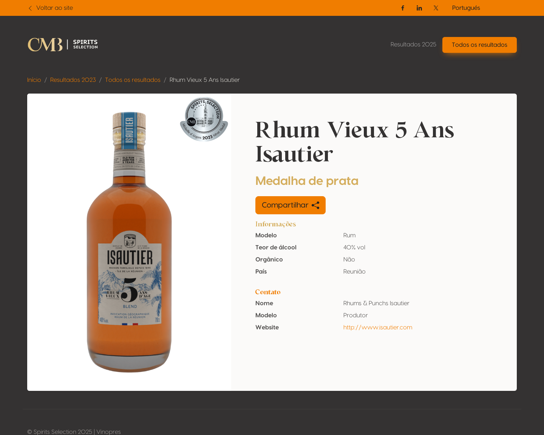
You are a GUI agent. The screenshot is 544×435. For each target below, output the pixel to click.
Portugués (466, 8)
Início (34, 80)
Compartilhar (290, 205)
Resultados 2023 (73, 80)
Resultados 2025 (413, 45)
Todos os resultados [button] (479, 45)
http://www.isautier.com (377, 327)
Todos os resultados (133, 80)
